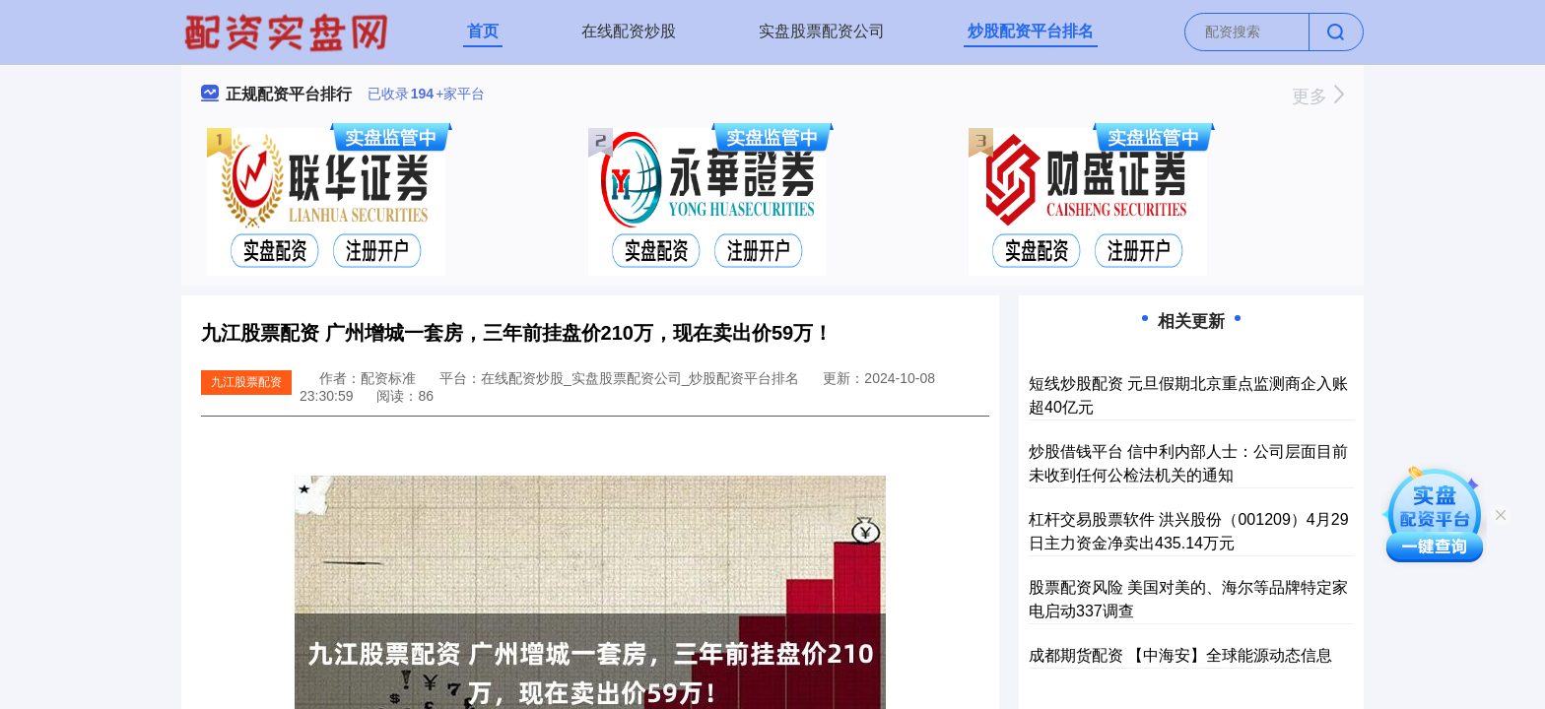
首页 (483, 31)
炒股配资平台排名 (1031, 31)
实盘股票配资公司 (822, 31)
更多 (1318, 96)
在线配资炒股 (628, 31)
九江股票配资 (246, 382)
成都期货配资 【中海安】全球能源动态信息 (1180, 655)
